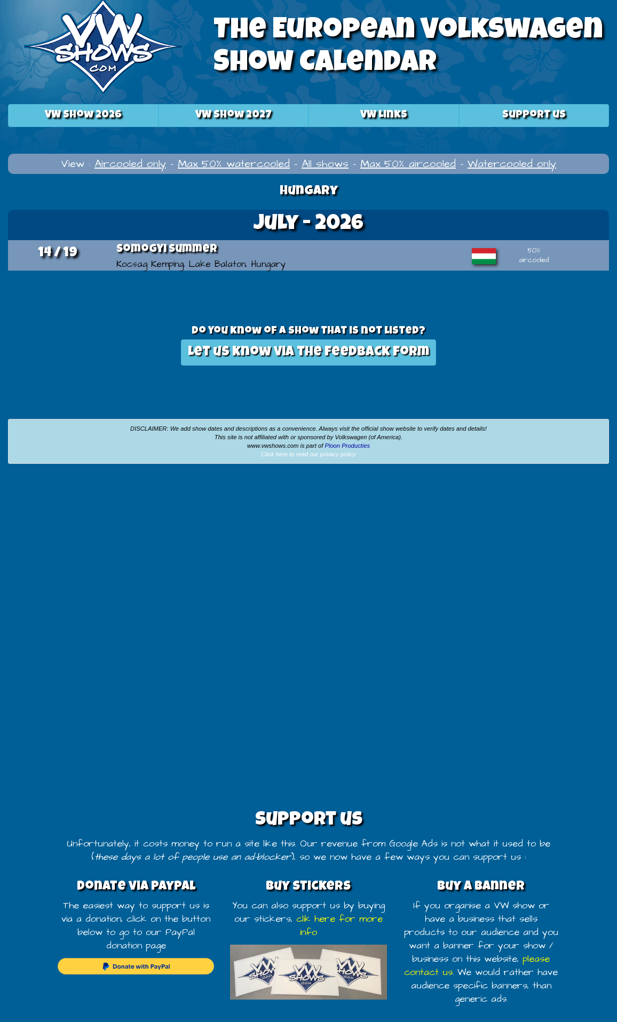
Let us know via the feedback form (308, 352)
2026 (83, 115)
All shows (325, 163)
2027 (233, 115)
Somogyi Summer (166, 249)
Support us (534, 115)
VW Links (383, 115)
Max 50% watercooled (234, 163)
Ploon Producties (347, 445)
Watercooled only (512, 163)
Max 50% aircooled (408, 163)
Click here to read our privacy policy (308, 454)
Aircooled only (130, 163)
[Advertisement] (154, 552)
